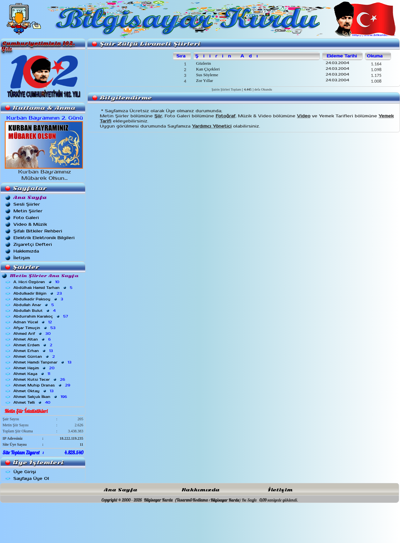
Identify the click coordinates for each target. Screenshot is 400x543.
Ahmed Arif (32, 333)
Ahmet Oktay (34, 391)
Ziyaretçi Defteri (32, 244)
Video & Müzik (30, 224)
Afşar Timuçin (35, 328)
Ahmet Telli (32, 402)
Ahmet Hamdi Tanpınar (43, 362)
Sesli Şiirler (26, 204)
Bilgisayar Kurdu (225, 500)
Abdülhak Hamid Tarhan (43, 287)
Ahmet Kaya (32, 373)
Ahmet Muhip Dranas (42, 385)
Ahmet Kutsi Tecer (39, 379)
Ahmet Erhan (33, 351)
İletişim (21, 257)
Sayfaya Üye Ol (31, 478)
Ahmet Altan (32, 339)
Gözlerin (203, 63)
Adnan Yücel (33, 322)
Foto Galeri (26, 217)
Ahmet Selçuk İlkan (40, 396)
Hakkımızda (26, 251)
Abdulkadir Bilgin (38, 293)
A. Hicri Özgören (37, 282)
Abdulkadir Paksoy (38, 299)
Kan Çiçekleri (207, 69)
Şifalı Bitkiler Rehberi (37, 231)
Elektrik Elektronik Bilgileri (44, 237)
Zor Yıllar (204, 80)
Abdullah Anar (34, 305)
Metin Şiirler (27, 211)
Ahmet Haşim (34, 368)
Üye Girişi (24, 471)
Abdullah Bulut (35, 310)
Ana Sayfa (120, 490)
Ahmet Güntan (34, 356)
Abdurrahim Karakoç (41, 316)
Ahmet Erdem (33, 345)
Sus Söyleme (206, 74)
